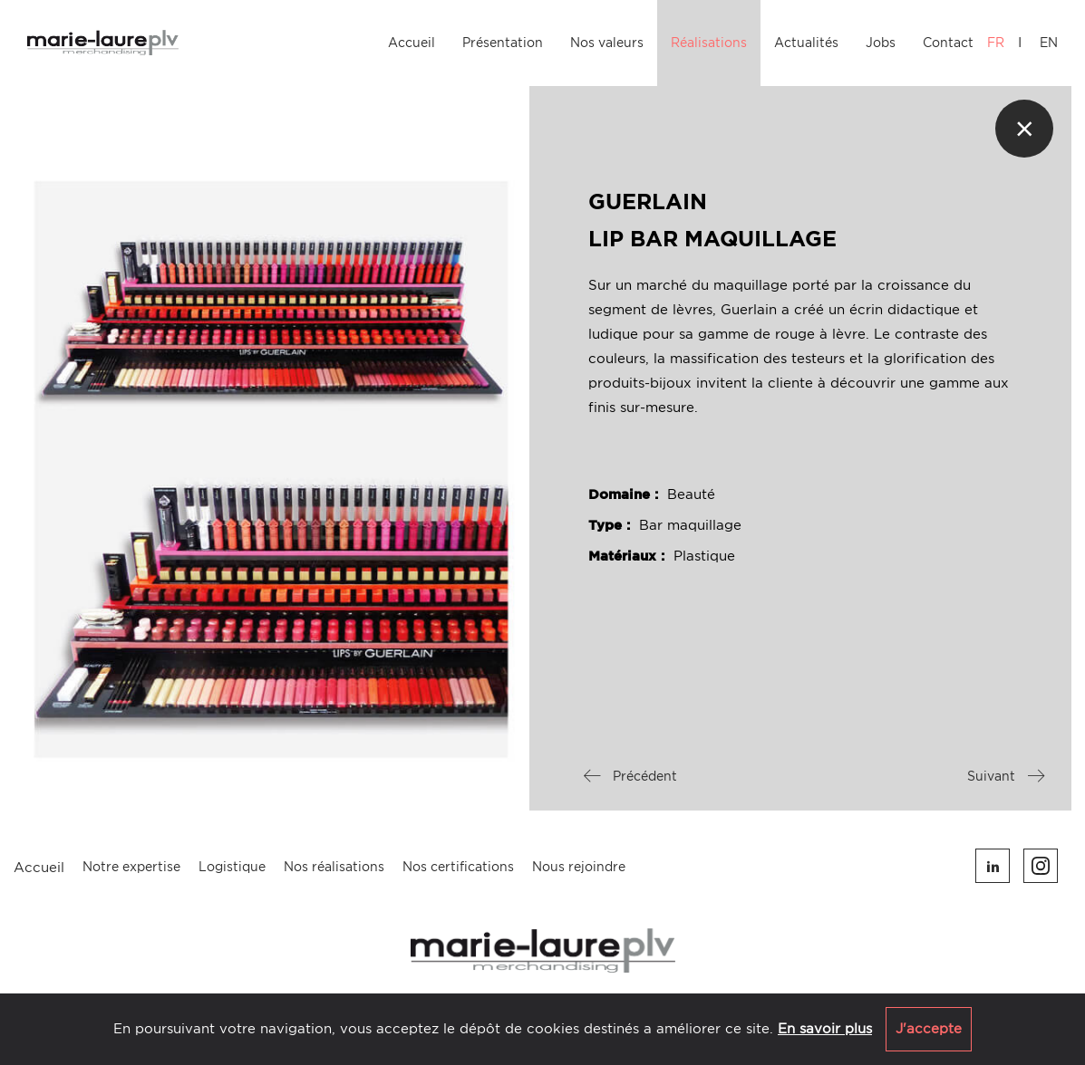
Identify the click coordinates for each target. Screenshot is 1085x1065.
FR (995, 42)
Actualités (806, 42)
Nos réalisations (334, 866)
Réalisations (709, 42)
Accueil (411, 42)
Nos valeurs (607, 42)
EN (1049, 42)
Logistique (232, 866)
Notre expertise (131, 866)
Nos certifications (458, 866)
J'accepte (929, 1029)
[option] (271, 424)
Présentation (502, 42)
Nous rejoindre (578, 866)
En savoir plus (825, 1029)
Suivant (1005, 776)
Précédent (630, 776)
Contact (948, 42)
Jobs (881, 42)
